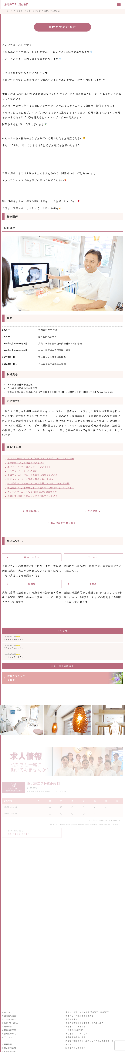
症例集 (32, 584)
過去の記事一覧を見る (63, 523)
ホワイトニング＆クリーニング (79, 1034)
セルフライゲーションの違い (22, 471)
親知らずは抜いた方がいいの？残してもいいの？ (32, 496)
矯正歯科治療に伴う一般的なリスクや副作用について (89, 1041)
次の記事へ (94, 511)
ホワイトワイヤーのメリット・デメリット (29, 467)
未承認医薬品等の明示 (75, 1037)
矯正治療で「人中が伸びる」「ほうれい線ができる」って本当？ (40, 487)
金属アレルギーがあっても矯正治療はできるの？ (32, 475)
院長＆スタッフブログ (16, 678)
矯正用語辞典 (10, 1048)
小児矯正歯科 (71, 1019)
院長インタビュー (12, 1023)
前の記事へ (33, 511)
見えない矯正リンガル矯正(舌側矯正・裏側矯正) (87, 1012)
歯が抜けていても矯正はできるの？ (25, 462)
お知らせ (69, 1044)
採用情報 (8, 1044)
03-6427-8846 (19, 833)
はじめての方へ (11, 1016)
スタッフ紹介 (10, 1019)
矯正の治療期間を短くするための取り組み (84, 1023)
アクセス (93, 557)
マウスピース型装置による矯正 (79, 1016)
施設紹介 (8, 1027)
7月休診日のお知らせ (14, 647)
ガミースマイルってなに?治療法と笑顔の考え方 (32, 492)
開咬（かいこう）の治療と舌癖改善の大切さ (30, 479)
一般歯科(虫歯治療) (74, 1030)
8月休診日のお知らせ (14, 638)
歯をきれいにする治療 (75, 1027)
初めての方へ (31, 557)
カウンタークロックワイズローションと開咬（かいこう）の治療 (40, 458)
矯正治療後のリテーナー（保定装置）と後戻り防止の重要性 (38, 483)
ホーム (7, 1012)
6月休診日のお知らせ (14, 655)
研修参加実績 (10, 1030)
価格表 (93, 584)
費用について (10, 1034)
